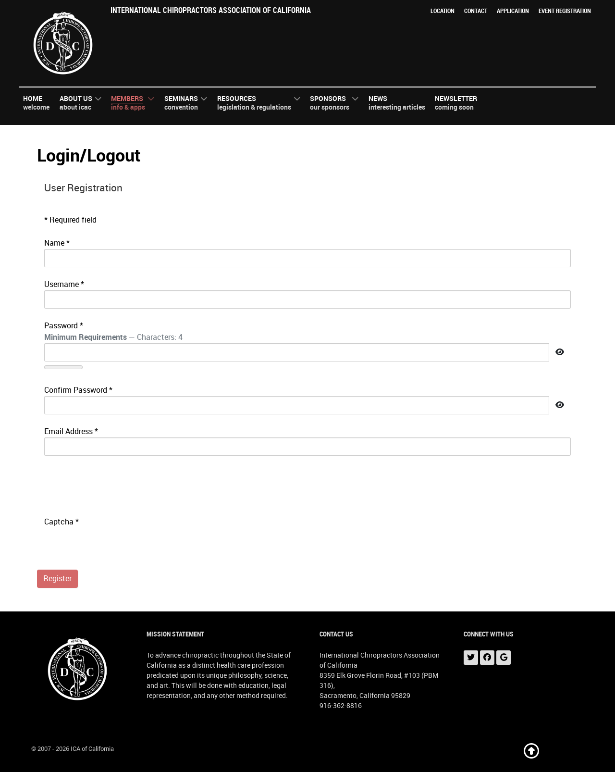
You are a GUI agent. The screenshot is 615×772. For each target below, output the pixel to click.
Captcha (61, 521)
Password (63, 325)
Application (513, 10)
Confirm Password (78, 390)
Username (64, 284)
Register (57, 578)
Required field (70, 219)
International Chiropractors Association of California (211, 10)
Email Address (71, 431)
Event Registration (565, 10)
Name (57, 243)
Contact (475, 10)
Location (442, 10)
